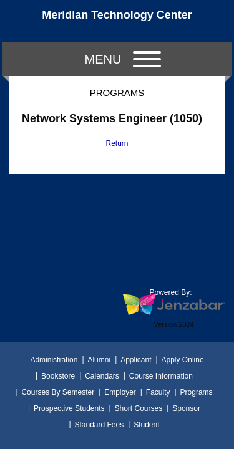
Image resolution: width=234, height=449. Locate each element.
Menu (123, 59)
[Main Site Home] (117, 21)
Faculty (158, 392)
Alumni (98, 359)
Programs (196, 392)
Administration (53, 359)
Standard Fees (99, 424)
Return (116, 143)
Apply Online (183, 359)
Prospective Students (69, 408)
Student (146, 424)
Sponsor (186, 408)
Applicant (135, 359)
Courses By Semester (57, 392)
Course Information (161, 376)
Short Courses (139, 408)
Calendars (102, 376)
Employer (120, 392)
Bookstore (58, 376)
